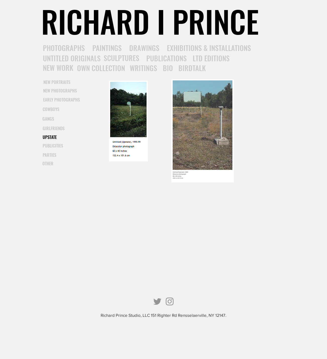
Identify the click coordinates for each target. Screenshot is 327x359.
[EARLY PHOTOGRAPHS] (61, 99)
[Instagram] (169, 301)
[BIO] (168, 68)
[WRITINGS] (143, 68)
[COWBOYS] (51, 109)
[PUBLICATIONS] (166, 58)
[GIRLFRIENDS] (53, 128)
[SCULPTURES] (121, 58)
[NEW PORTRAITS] (57, 82)
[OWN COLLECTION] (101, 68)
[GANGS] (48, 119)
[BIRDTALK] (192, 68)
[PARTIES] (49, 155)
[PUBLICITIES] (53, 146)
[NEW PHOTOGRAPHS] (60, 91)
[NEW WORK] (58, 68)
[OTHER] (48, 164)
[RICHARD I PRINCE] (150, 21)
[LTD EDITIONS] (211, 58)
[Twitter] (157, 301)
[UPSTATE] (49, 137)
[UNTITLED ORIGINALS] (72, 58)
